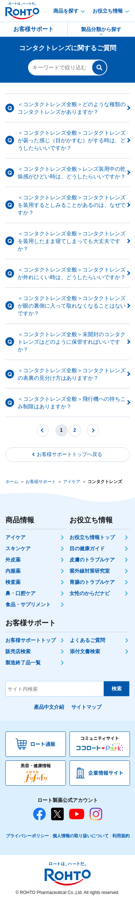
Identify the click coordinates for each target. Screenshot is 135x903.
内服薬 (13, 571)
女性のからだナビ (89, 593)
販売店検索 (18, 651)
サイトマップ (86, 707)
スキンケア (18, 548)
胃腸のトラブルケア (92, 582)
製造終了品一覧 (23, 662)
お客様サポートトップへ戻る (69, 454)
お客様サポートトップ (30, 640)
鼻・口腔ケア (20, 593)
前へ (42, 430)
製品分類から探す (101, 29)
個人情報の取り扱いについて (81, 835)
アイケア (71, 481)
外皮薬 (13, 560)
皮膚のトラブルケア (92, 560)
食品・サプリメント (28, 604)
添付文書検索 (85, 651)
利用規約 (121, 835)
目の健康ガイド (87, 548)
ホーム (11, 481)
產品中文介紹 (49, 707)
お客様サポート (33, 29)
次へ (93, 430)
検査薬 (13, 582)
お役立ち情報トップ (92, 537)
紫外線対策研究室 (89, 571)
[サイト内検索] (55, 688)
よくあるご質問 (87, 640)
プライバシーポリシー (27, 835)
